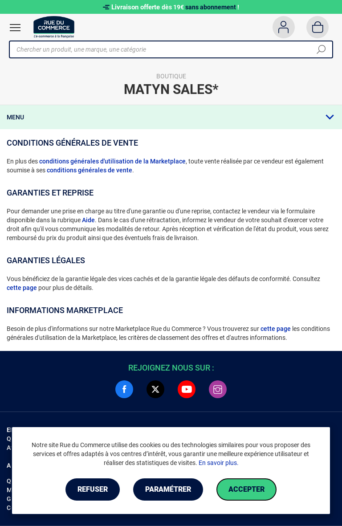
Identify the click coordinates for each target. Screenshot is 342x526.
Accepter (246, 489)
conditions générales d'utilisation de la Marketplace (112, 161)
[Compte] (283, 27)
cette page (22, 287)
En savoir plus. (219, 462)
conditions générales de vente (89, 170)
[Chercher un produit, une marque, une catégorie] (168, 49)
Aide (88, 220)
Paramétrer (168, 489)
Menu (15, 117)
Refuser (92, 489)
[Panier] (317, 27)
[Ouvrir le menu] (15, 27)
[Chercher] (321, 49)
